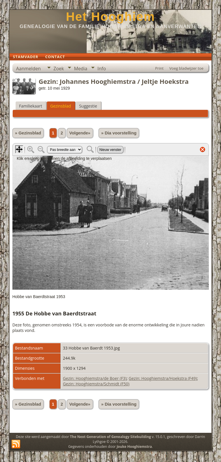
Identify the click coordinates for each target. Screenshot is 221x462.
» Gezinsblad (28, 133)
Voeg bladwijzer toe (186, 68)
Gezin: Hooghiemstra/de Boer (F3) (95, 378)
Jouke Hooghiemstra (134, 446)
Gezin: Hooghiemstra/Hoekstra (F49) (163, 378)
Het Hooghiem (110, 16)
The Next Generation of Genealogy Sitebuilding (110, 436)
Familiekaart (30, 106)
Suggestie (88, 106)
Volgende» (79, 133)
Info (101, 68)
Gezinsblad (60, 106)
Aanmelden (28, 68)
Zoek (58, 68)
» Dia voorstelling (118, 133)
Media (80, 68)
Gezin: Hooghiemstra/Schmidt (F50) (96, 384)
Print (159, 68)
